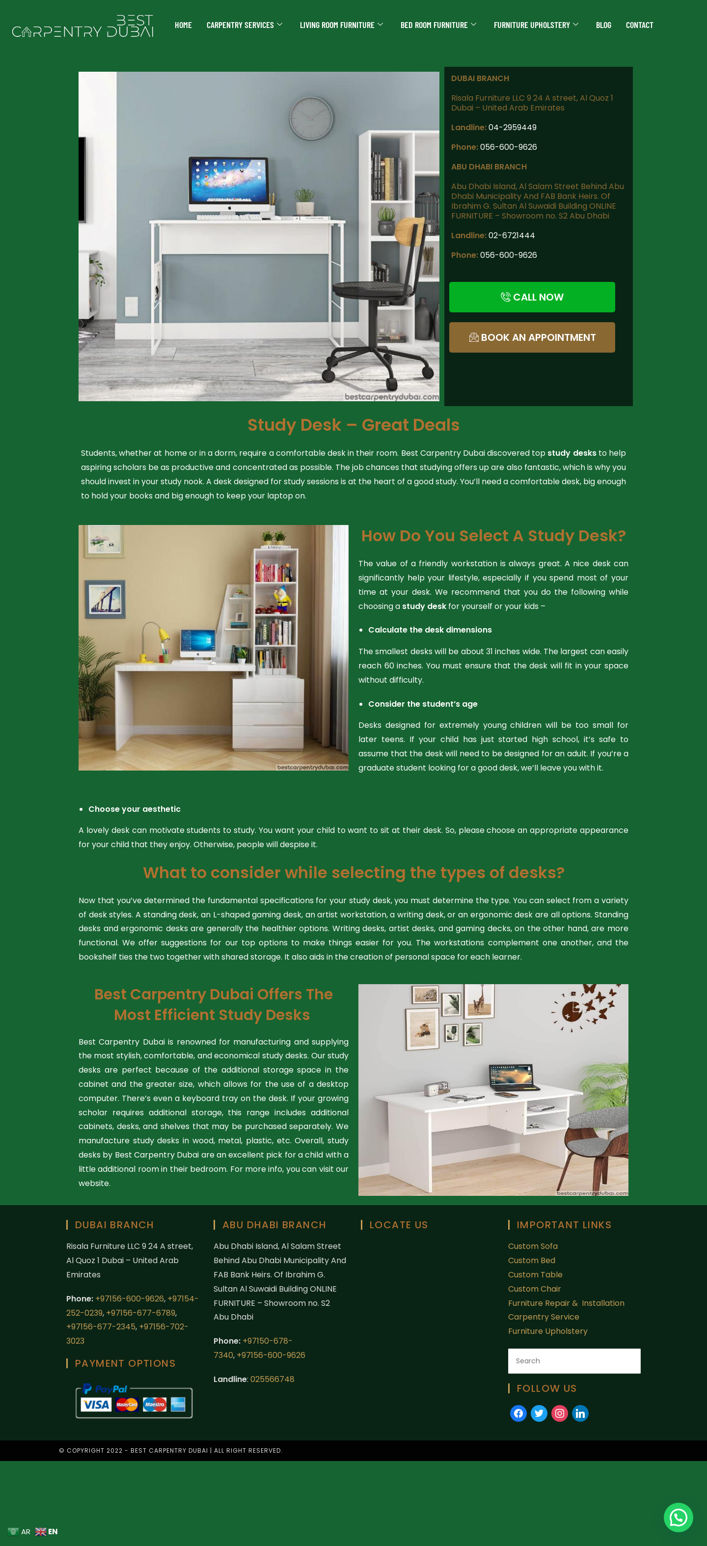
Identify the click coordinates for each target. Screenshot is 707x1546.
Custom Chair (534, 1289)
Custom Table (535, 1274)
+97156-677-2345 (101, 1326)
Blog (603, 24)
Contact (639, 24)
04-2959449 (513, 127)
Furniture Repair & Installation (567, 1303)
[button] (678, 1517)
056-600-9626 (508, 147)
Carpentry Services (244, 24)
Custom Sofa (533, 1246)
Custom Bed (531, 1260)
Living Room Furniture (341, 24)
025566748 (272, 1379)
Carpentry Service (543, 1317)
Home (183, 24)
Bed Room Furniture (438, 24)
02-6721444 (512, 235)
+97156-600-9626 (129, 1298)
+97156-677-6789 (140, 1313)
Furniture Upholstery (536, 24)
